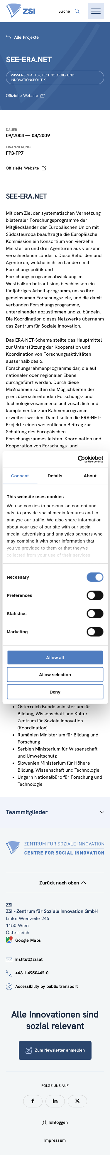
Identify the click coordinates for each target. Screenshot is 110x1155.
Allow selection (55, 674)
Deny (55, 691)
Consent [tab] (20, 475)
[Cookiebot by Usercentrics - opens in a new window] (78, 459)
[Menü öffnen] (96, 11)
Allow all (55, 657)
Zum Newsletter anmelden (55, 1050)
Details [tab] (55, 475)
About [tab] (90, 475)
